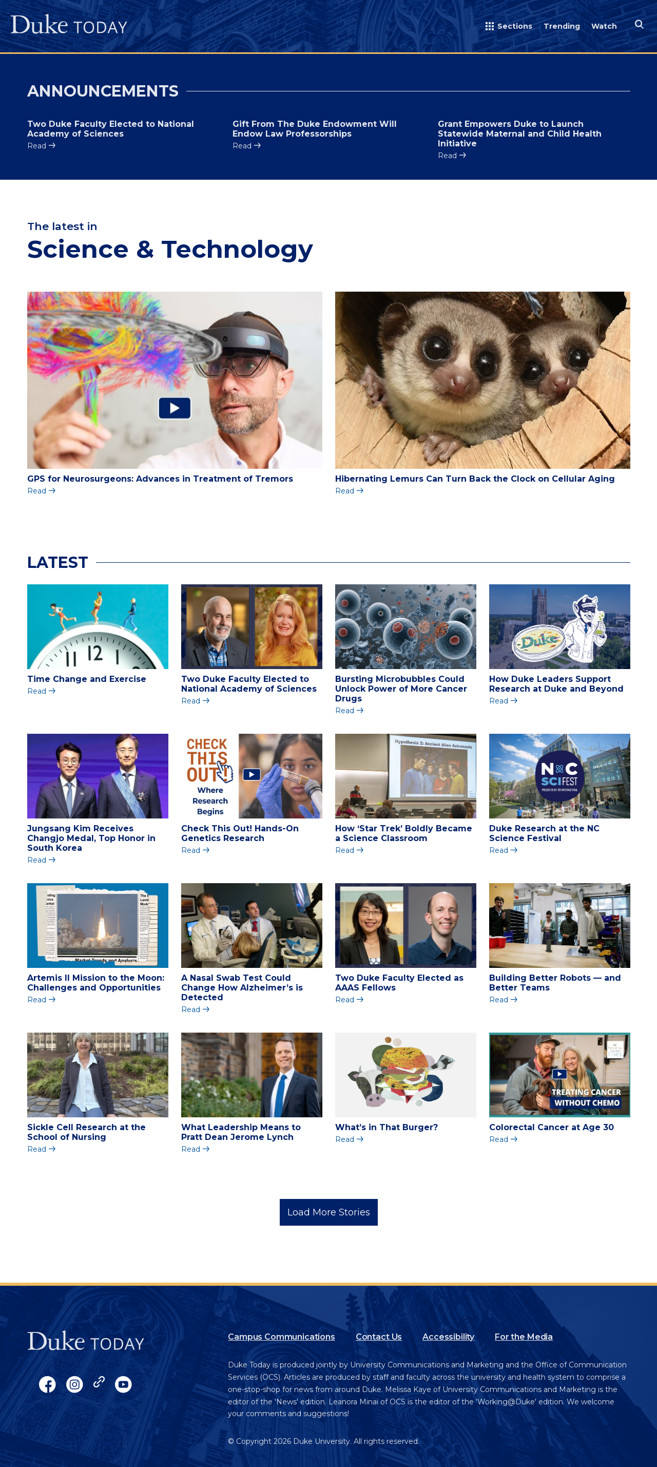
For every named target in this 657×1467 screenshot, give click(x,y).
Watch (604, 26)
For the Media (524, 1337)
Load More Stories (328, 1212)
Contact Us (379, 1337)
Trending (562, 26)
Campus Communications (281, 1337)
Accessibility (448, 1337)
